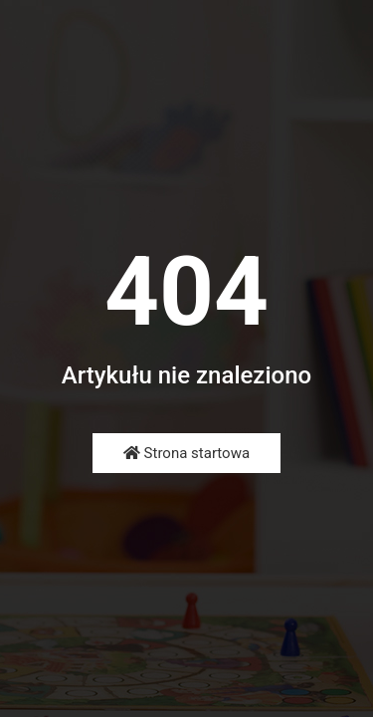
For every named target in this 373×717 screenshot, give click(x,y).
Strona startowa (186, 453)
